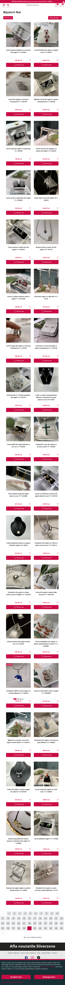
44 (51, 928)
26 (19, 923)
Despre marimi (46, 953)
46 (61, 928)
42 (40, 928)
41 (35, 928)
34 (61, 923)
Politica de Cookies (47, 966)
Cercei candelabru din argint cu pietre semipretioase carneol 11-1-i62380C (46, 644)
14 (19, 918)
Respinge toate (49, 977)
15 (24, 918)
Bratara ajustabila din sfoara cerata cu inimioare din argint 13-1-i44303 (18, 841)
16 (29, 918)
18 (40, 918)
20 (51, 918)
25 (13, 923)
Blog (38, 953)
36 (8, 928)
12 (8, 918)
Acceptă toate (16, 977)
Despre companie (13, 953)
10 (57, 913)
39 (24, 928)
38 (19, 928)
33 (56, 923)
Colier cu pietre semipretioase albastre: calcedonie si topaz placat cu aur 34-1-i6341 (46, 397)
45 (56, 928)
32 (51, 923)
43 (45, 928)
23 (3, 923)
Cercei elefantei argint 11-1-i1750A (46, 839)
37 (13, 928)
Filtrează (8, 18)
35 (3, 928)
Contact (54, 953)
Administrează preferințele (12, 982)
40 (29, 928)
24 (8, 923)
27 (24, 923)
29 (35, 923)
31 (45, 923)
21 (56, 918)
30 (40, 923)
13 (13, 918)
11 (3, 918)
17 (35, 918)
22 (61, 918)
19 (45, 918)
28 (29, 923)
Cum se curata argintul (28, 953)
